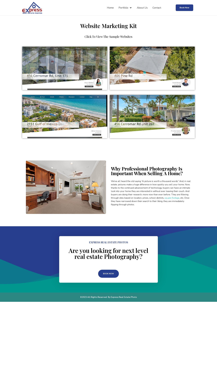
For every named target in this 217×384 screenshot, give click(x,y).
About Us (142, 7)
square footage (172, 197)
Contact (157, 7)
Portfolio (125, 7)
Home (110, 7)
